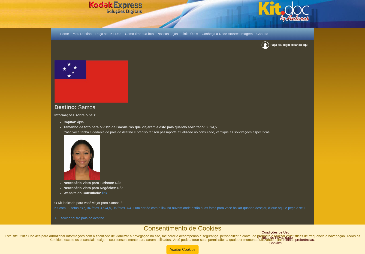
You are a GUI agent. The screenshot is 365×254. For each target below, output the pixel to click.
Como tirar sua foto (139, 34)
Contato (262, 34)
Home (65, 33)
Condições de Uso (275, 232)
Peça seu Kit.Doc (108, 34)
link (104, 193)
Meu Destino (82, 34)
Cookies (275, 243)
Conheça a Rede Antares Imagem (227, 34)
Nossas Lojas (167, 34)
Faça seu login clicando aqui (285, 45)
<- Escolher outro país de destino (79, 218)
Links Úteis (189, 34)
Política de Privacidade (275, 237)
